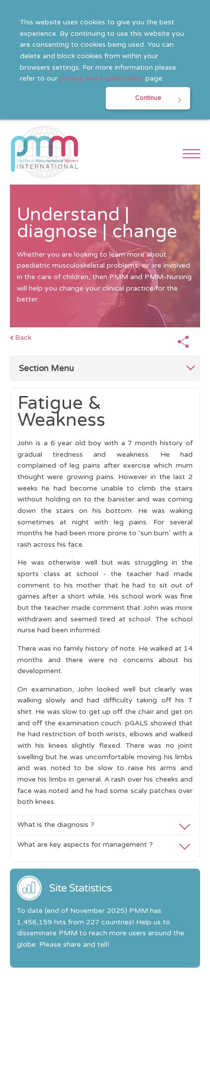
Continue (148, 98)
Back (23, 337)
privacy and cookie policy (101, 78)
